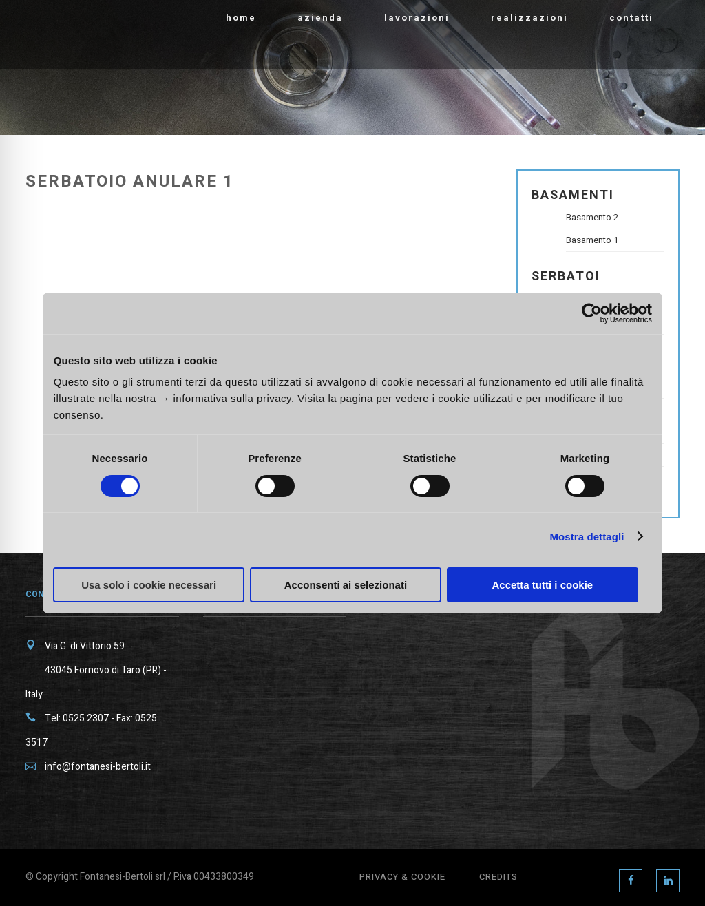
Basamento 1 (592, 239)
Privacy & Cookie (402, 876)
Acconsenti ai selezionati (345, 585)
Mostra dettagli (586, 536)
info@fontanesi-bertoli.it (98, 766)
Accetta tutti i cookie (542, 585)
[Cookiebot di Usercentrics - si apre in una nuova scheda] (592, 313)
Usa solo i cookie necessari (148, 585)
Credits (498, 876)
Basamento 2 (592, 217)
